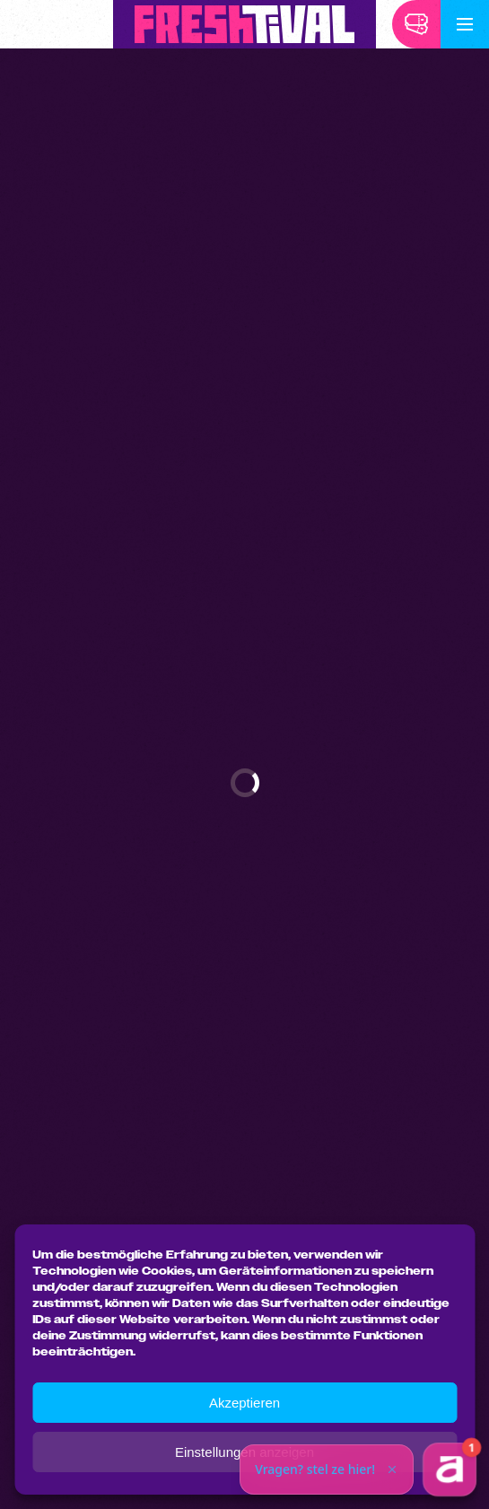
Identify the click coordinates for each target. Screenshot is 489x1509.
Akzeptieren (244, 1402)
